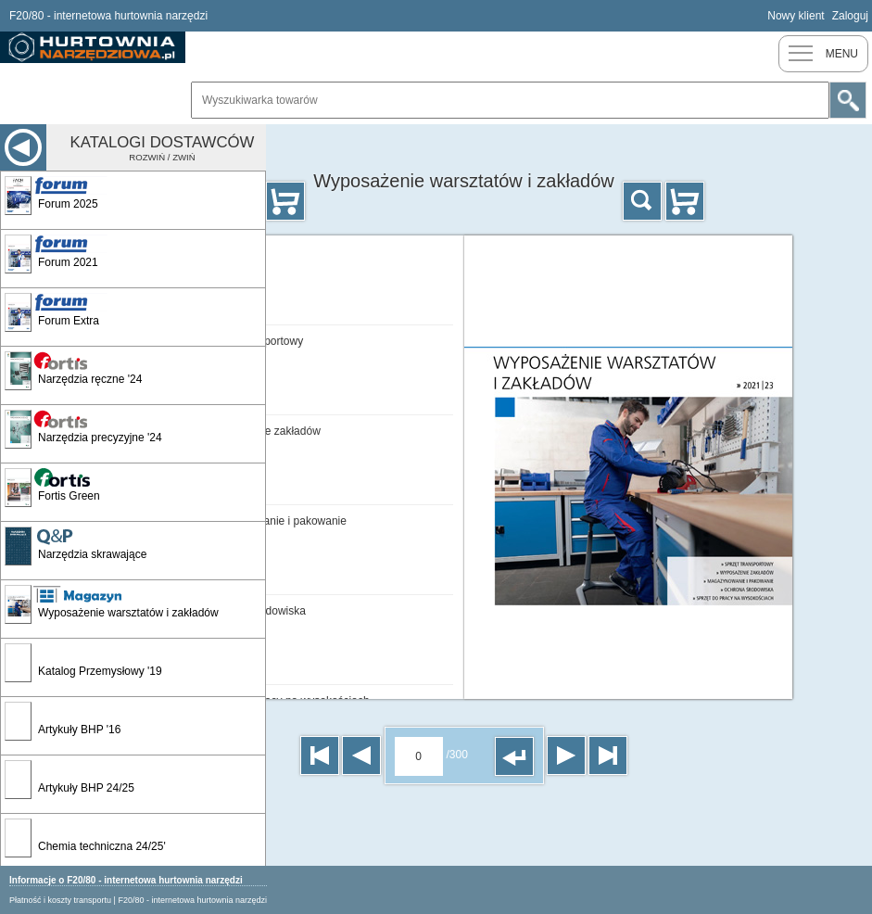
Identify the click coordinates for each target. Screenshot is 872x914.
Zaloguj (850, 15)
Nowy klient (795, 15)
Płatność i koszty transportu (60, 900)
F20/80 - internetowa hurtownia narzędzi (192, 900)
